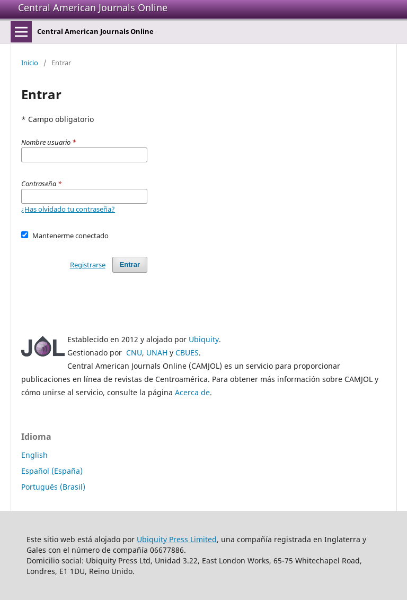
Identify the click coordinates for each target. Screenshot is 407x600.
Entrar (130, 264)
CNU (134, 352)
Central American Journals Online (92, 7)
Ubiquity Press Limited (177, 539)
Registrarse (87, 264)
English (34, 455)
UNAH (156, 352)
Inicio (29, 62)
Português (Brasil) (53, 487)
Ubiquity (204, 339)
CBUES (187, 352)
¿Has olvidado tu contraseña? (68, 209)
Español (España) (52, 471)
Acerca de (192, 392)
